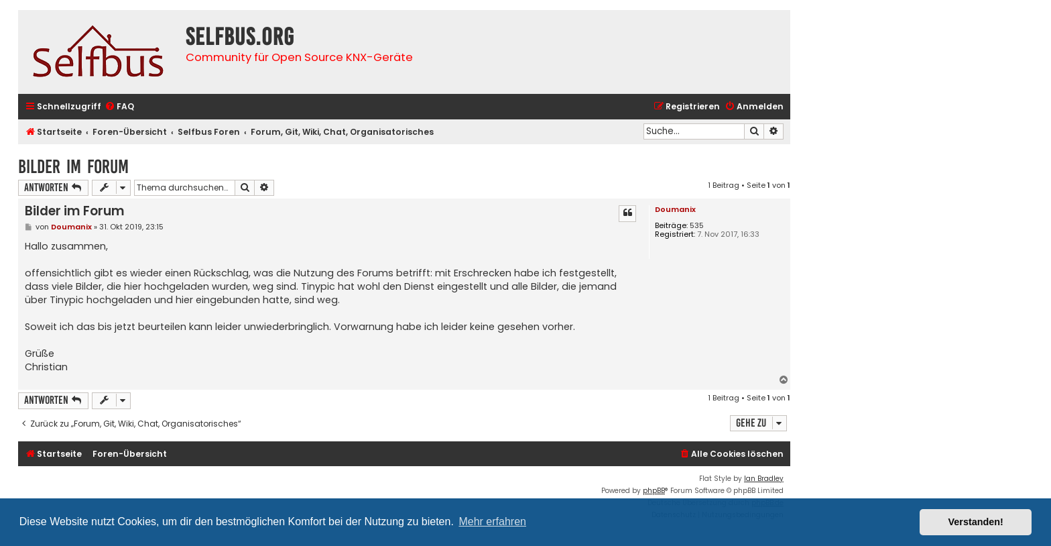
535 (697, 225)
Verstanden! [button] (975, 521)
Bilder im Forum (73, 166)
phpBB (654, 491)
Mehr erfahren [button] (492, 521)
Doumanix (675, 209)
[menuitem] (119, 107)
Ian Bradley (764, 479)
